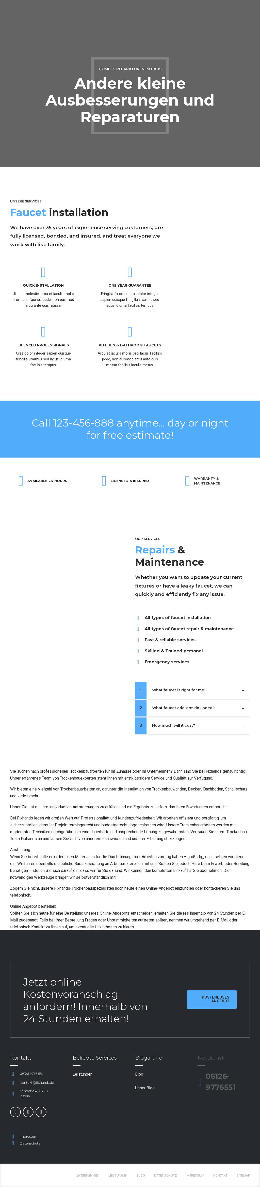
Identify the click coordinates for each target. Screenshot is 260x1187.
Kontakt (220, 1176)
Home (104, 69)
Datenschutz (165, 1176)
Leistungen (117, 1176)
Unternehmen (87, 1176)
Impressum (195, 1176)
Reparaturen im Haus (138, 69)
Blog (141, 1176)
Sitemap (243, 1176)
